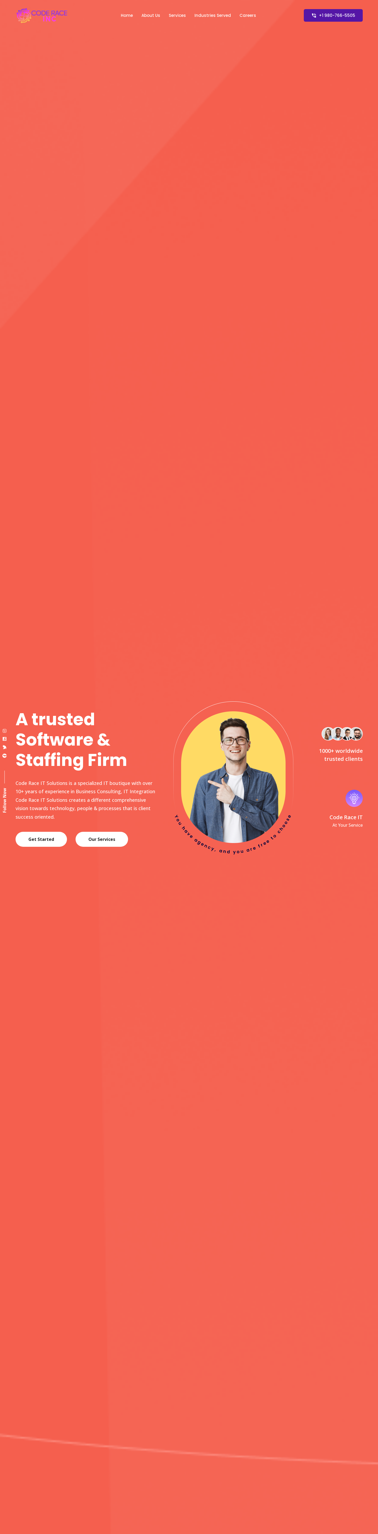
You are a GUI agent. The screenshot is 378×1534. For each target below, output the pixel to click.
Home (127, 15)
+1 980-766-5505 (333, 15)
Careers (247, 15)
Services (177, 15)
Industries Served (212, 15)
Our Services (101, 839)
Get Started (41, 839)
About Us (150, 15)
